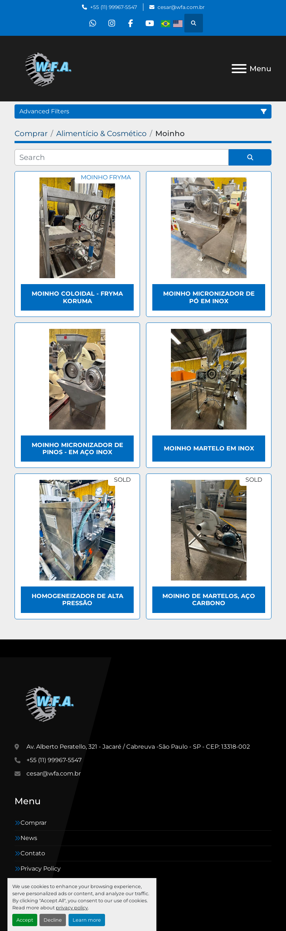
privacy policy (72, 907)
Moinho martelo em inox (209, 448)
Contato (32, 853)
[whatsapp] (92, 23)
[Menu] (239, 68)
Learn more (87, 920)
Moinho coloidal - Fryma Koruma (77, 297)
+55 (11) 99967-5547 (113, 7)
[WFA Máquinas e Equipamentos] (52, 702)
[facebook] (130, 23)
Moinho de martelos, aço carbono (208, 599)
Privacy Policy (40, 868)
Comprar (33, 822)
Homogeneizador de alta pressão (77, 599)
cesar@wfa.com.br (181, 7)
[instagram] (111, 23)
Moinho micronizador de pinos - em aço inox (77, 448)
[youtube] (149, 23)
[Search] (122, 157)
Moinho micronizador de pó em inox (209, 297)
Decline (53, 920)
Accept (24, 920)
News (28, 838)
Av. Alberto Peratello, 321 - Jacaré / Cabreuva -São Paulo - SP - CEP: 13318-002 (138, 746)
